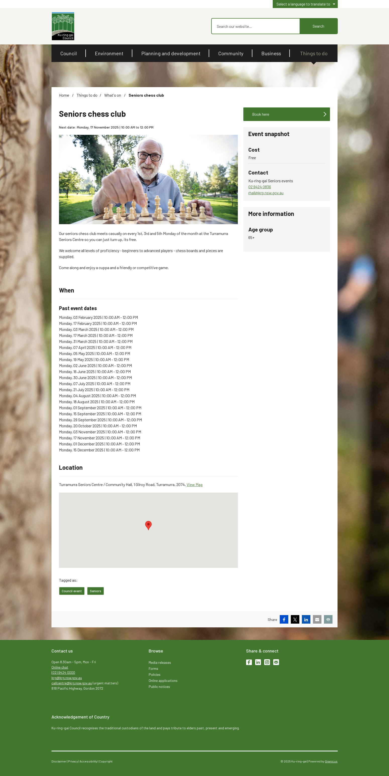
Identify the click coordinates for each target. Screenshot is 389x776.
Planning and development (170, 53)
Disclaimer (59, 761)
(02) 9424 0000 (63, 672)
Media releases (160, 662)
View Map (195, 484)
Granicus (331, 761)
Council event (72, 591)
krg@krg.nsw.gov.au (66, 678)
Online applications (163, 680)
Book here (260, 114)
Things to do (313, 53)
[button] (148, 525)
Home (64, 95)
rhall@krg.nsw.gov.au (266, 192)
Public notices (159, 686)
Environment (109, 53)
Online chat (59, 667)
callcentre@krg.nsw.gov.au (71, 683)
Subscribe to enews (276, 662)
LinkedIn (258, 662)
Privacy (73, 761)
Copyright (106, 761)
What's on (113, 95)
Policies (154, 674)
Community (230, 53)
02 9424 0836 (259, 186)
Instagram (267, 662)
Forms (153, 668)
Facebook (249, 662)
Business (271, 53)
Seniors (95, 591)
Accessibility (88, 761)
